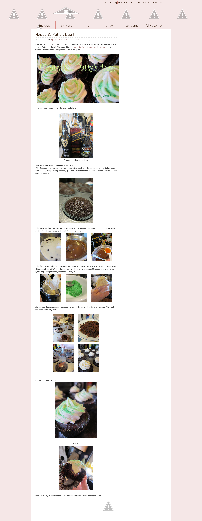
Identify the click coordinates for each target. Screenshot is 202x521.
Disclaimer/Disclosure (129, 2)
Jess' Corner (132, 25)
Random (110, 25)
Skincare (66, 25)
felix (58, 40)
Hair (88, 25)
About (108, 2)
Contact (146, 2)
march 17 (67, 40)
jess (62, 40)
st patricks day (75, 40)
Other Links (157, 2)
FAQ (115, 2)
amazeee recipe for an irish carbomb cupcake (87, 47)
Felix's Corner (154, 25)
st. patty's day (85, 40)
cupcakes (54, 40)
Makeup (44, 25)
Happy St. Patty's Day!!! (54, 34)
